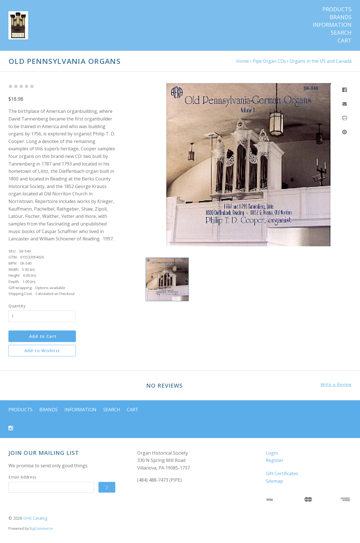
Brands (341, 17)
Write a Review (336, 384)
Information (332, 24)
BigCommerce (41, 528)
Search (341, 32)
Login (272, 453)
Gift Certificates (282, 473)
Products (337, 9)
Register (275, 460)
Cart (345, 40)
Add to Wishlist (42, 350)
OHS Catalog (35, 518)
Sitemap (274, 481)
